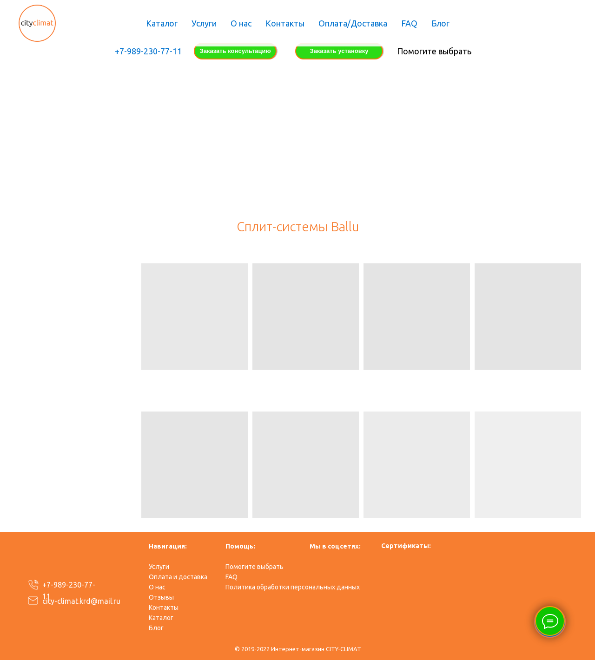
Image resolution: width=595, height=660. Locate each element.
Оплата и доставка (178, 577)
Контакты (284, 23)
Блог (440, 23)
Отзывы (161, 597)
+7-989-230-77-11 (148, 51)
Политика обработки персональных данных (292, 587)
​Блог (156, 628)
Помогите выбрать (434, 51)
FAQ (409, 23)
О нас (241, 23)
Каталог (162, 23)
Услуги (204, 23)
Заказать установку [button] (339, 50)
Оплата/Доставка (352, 23)
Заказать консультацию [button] (235, 50)
